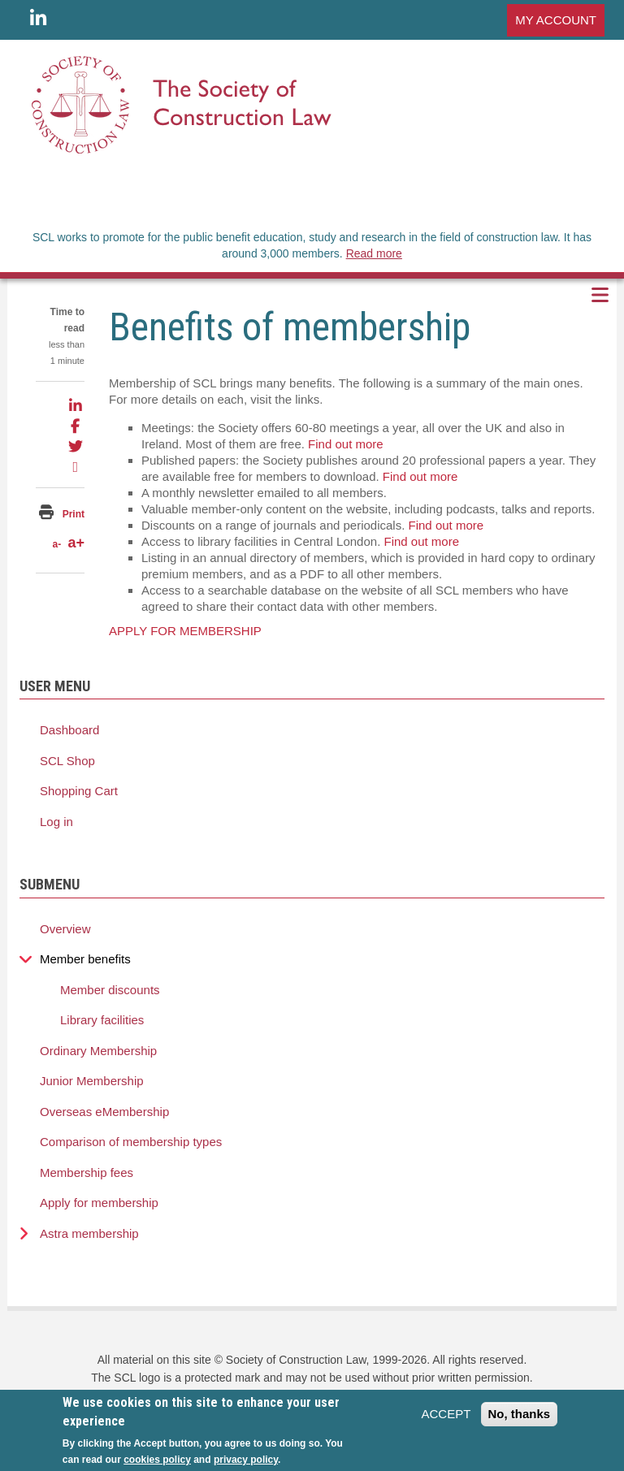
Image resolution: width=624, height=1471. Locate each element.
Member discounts (110, 990)
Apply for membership (99, 1202)
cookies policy (157, 1459)
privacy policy (246, 1459)
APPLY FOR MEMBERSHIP (185, 631)
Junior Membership (92, 1081)
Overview (65, 929)
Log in (56, 822)
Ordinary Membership (98, 1051)
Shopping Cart (79, 791)
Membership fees (86, 1172)
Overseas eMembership (104, 1111)
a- (56, 544)
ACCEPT (445, 1414)
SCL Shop (67, 761)
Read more (374, 253)
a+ (75, 542)
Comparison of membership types (131, 1142)
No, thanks (519, 1414)
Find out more (346, 444)
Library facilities (102, 1020)
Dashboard (69, 730)
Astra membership (89, 1233)
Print (73, 514)
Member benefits (85, 959)
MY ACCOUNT (555, 20)
